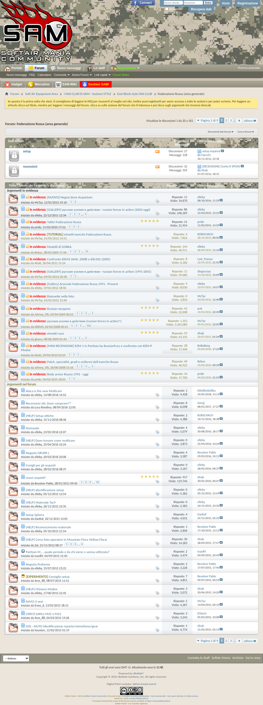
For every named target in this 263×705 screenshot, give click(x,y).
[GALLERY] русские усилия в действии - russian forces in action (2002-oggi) (98, 210)
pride (38, 227)
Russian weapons (59, 309)
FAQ (32, 74)
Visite (183, 185)
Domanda (32, 428)
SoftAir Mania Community (95, 696)
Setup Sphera (35, 515)
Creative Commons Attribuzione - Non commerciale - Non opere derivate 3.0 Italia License (160, 696)
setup (27, 151)
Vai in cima (252, 658)
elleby (38, 215)
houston (40, 630)
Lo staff (96, 68)
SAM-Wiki (66, 85)
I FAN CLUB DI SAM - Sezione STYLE (87, 94)
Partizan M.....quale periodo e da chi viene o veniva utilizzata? (68, 552)
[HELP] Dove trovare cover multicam (50, 440)
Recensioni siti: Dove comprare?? (48, 403)
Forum (36, 68)
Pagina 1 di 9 (209, 120)
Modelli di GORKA (59, 247)
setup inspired (211, 151)
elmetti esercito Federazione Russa (87, 234)
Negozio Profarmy (38, 564)
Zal (36, 545)
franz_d (39, 605)
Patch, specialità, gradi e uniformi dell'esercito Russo (83, 362)
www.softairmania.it (139, 698)
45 (185, 308)
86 (185, 209)
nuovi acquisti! (36, 478)
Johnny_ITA (42, 314)
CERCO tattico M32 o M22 (43, 614)
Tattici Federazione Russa (64, 222)
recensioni (30, 166)
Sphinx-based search (144, 684)
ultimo (250, 121)
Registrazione (247, 3)
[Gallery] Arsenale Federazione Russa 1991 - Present (82, 284)
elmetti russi (55, 333)
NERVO (39, 327)
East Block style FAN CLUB (134, 94)
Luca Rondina (43, 407)
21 (185, 222)
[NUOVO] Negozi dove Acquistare (69, 197)
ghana (38, 339)
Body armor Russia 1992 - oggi (68, 374)
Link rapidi (100, 74)
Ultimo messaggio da (212, 185)
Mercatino (39, 85)
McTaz (39, 202)
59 (185, 333)
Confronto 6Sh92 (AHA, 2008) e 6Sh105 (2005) (78, 259)
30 (185, 539)
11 (185, 197)
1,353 (183, 321)
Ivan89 (39, 556)
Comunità (60, 74)
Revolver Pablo (44, 483)
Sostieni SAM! (95, 85)
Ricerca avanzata (249, 67)
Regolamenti (125, 68)
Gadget (13, 85)
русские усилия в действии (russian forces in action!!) (84, 321)
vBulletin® (138, 673)
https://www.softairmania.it (158, 701)
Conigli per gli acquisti (41, 465)
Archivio (238, 658)
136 (89, 325)
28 (185, 345)
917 (184, 477)
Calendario (44, 74)
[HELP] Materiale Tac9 (41, 502)
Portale (13, 68)
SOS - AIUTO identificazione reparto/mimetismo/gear (62, 626)
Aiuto (226, 3)
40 (185, 361)
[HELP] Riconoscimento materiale (48, 527)
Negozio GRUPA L (37, 453)
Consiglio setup (59, 577)
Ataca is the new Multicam (44, 391)
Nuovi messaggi (16, 74)
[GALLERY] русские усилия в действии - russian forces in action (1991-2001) (99, 271)
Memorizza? (174, 9)
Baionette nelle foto (60, 296)
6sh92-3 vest (34, 601)
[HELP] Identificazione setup (45, 490)
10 (185, 374)
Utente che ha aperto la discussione (42, 185)
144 (184, 246)
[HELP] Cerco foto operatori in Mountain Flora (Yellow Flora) (66, 539)
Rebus (38, 252)
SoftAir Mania (221, 658)
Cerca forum (244, 131)
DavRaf (39, 519)
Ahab (38, 263)
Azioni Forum (80, 74)
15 (86, 251)
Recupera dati (201, 9)
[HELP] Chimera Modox (41, 589)
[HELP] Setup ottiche (40, 416)
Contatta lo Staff (199, 658)
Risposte (172, 185)
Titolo (12, 185)
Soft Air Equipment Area (41, 94)
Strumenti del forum (219, 131)
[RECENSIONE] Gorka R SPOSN (221, 166)
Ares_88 (40, 580)
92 (97, 482)
